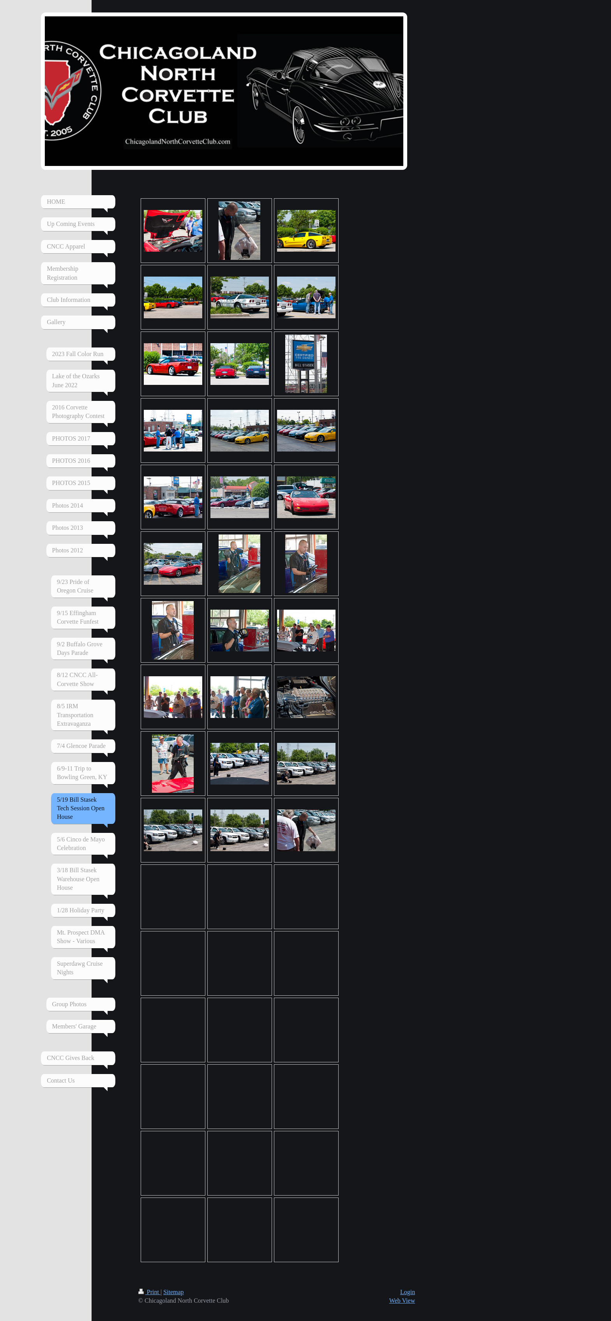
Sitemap (173, 1292)
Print (149, 1292)
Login (407, 1292)
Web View (402, 1300)
